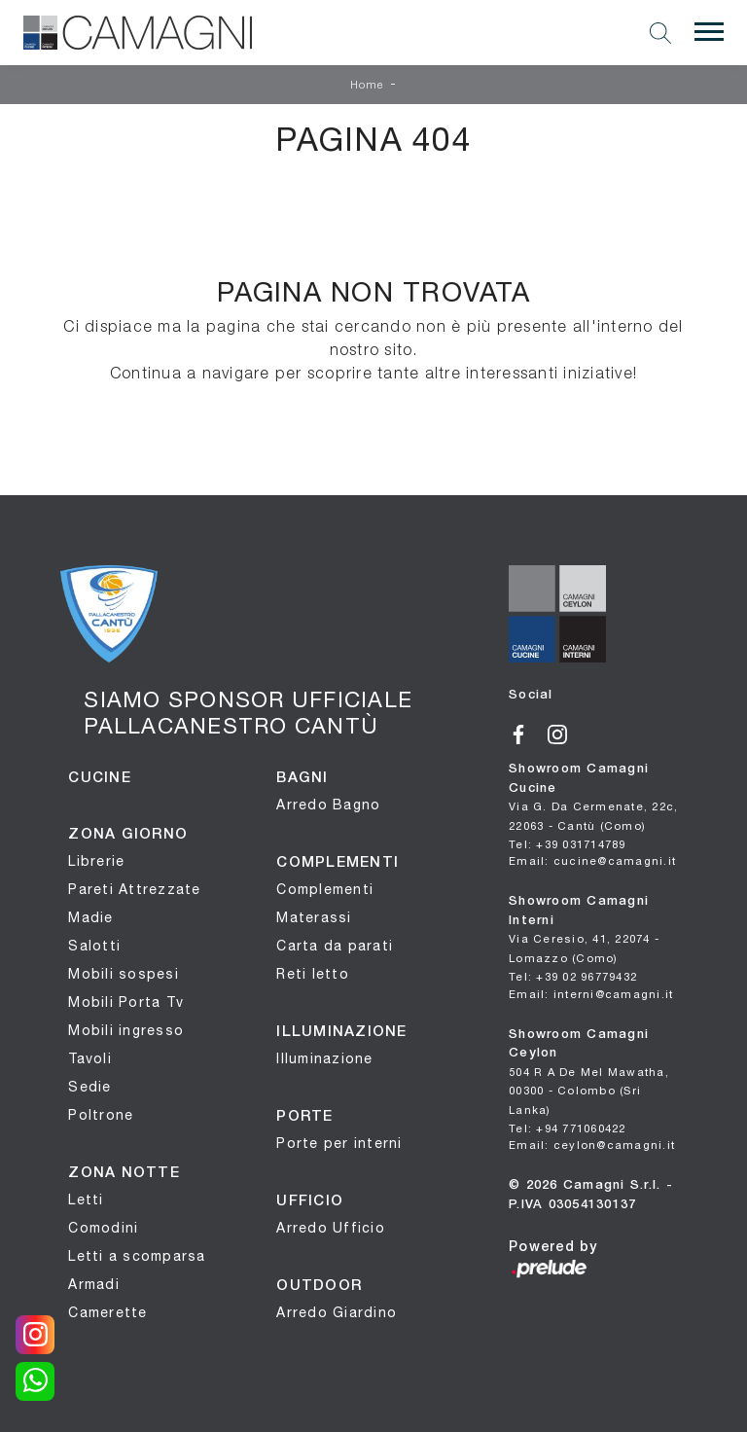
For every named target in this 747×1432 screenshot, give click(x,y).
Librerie (96, 861)
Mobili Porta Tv (126, 1002)
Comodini (103, 1227)
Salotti (94, 945)
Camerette (107, 1312)
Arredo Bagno (328, 804)
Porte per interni (339, 1143)
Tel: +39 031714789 (567, 844)
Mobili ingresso (126, 1030)
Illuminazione (324, 1058)
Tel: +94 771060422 (567, 1128)
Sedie (89, 1086)
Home (367, 85)
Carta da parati (334, 945)
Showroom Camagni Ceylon (589, 1072)
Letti (85, 1199)
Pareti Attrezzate (134, 889)
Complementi (325, 889)
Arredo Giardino (336, 1312)
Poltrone (100, 1115)
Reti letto (312, 974)
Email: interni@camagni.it (591, 993)
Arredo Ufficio (330, 1227)
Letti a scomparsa (136, 1256)
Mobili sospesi (123, 974)
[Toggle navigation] (709, 32)
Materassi (313, 917)
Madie (90, 917)
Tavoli (90, 1058)
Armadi (94, 1284)
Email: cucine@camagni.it (592, 860)
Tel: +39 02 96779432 (573, 976)
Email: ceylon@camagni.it (592, 1144)
